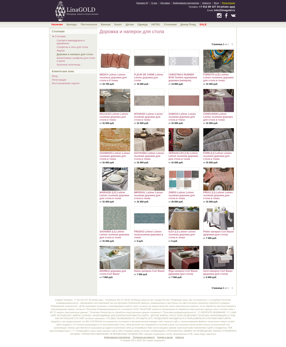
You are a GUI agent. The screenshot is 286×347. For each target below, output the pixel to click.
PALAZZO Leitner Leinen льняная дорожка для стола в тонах (115, 100)
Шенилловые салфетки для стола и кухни (76, 59)
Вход (216, 3)
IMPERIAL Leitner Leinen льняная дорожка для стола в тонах (149, 179)
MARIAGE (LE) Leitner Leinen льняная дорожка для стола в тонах (115, 179)
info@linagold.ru (224, 10)
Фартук (61, 50)
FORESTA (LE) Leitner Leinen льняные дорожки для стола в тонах (218, 61)
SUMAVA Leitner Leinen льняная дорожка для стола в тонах (184, 100)
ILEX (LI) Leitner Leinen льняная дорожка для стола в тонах (184, 218)
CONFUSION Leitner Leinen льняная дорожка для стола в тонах (218, 100)
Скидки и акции (165, 337)
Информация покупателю (186, 3)
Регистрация (228, 3)
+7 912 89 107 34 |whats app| (217, 6)
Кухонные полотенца (68, 64)
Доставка (165, 3)
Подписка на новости (144, 337)
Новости (206, 3)
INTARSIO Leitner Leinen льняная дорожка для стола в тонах (149, 100)
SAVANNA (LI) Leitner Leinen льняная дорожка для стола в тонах (115, 218)
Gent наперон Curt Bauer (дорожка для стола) (218, 257)
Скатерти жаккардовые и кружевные (71, 42)
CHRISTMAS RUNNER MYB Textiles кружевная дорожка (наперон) (184, 61)
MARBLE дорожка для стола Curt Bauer (115, 257)
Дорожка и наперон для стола (75, 54)
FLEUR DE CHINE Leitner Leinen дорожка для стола (149, 61)
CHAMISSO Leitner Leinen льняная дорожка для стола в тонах (115, 139)
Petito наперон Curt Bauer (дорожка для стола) (218, 218)
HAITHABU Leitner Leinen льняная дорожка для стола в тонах (149, 139)
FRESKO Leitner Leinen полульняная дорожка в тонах (149, 218)
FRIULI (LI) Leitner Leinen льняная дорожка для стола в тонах (218, 179)
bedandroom (77, 10)
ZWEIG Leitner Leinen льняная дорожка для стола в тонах (184, 179)
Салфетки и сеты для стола (72, 47)
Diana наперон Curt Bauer (149, 257)
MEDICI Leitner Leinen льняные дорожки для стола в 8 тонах (115, 61)
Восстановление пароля (65, 83)
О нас (154, 3)
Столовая (60, 36)
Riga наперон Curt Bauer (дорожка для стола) (184, 257)
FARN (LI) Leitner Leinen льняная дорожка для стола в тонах (218, 139)
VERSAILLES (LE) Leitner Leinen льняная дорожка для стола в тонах (184, 139)
